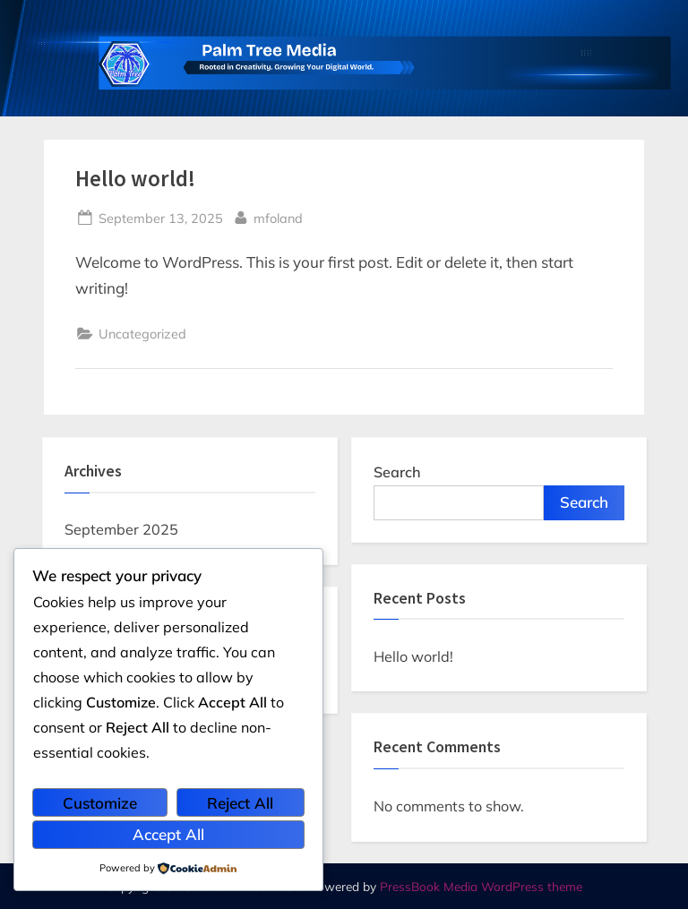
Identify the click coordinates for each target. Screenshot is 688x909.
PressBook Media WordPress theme (481, 886)
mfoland (278, 217)
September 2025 (121, 529)
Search (397, 472)
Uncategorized (142, 333)
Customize (100, 802)
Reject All (240, 802)
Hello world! (135, 179)
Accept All (168, 834)
